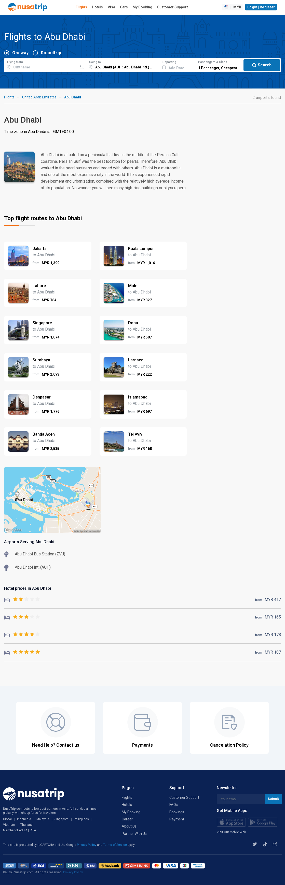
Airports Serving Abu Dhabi (29, 541)
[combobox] (40, 64)
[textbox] (40, 64)
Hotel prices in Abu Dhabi (27, 588)
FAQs (173, 805)
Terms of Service (115, 845)
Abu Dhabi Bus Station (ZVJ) (40, 554)
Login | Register (261, 7)
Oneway (20, 52)
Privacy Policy (87, 845)
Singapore (62, 819)
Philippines (81, 819)
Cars (124, 7)
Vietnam (9, 825)
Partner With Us (134, 834)
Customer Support (172, 7)
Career (127, 819)
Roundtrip (51, 52)
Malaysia (42, 819)
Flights (81, 7)
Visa (111, 7)
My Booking (142, 7)
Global (7, 819)
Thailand (26, 825)
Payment (176, 819)
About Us (129, 826)
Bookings (176, 812)
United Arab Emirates (39, 97)
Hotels (97, 7)
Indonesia (24, 819)
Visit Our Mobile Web (231, 832)
